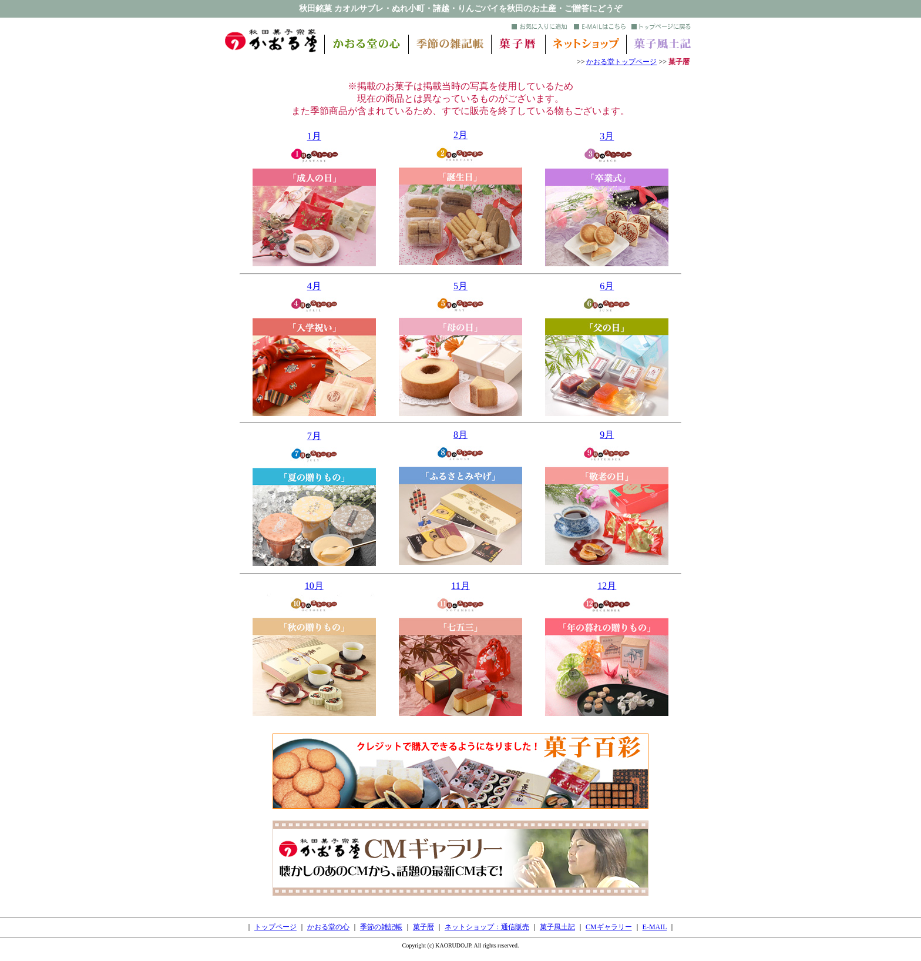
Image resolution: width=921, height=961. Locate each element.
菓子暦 (423, 927)
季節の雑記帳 (381, 927)
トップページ (275, 927)
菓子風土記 (557, 927)
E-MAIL (655, 927)
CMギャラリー (609, 927)
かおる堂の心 (328, 927)
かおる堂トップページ (621, 62)
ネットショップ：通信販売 (487, 927)
